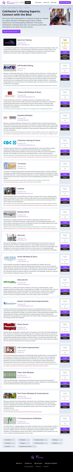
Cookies (45, 466)
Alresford (9, 440)
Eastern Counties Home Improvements (32, 301)
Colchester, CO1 (21, 166)
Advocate (21, 235)
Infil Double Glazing (25, 65)
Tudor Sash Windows (25, 372)
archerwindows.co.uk (23, 261)
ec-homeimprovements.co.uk (25, 306)
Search (28, 2)
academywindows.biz (23, 120)
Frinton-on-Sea (40, 443)
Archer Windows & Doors (27, 256)
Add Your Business (65, 2)
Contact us (28, 463)
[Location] (22, 2)
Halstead (24, 440)
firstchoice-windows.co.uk (24, 398)
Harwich (9, 446)
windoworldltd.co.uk (22, 216)
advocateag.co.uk (22, 240)
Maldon (24, 443)
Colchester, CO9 (21, 68)
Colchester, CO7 (21, 43)
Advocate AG (22, 280)
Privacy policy (28, 466)
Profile (65, 52)
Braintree (9, 443)
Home (4, 7)
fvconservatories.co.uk (23, 423)
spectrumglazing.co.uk (23, 44)
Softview (20, 188)
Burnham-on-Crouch (27, 446)
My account (38, 463)
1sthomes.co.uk (21, 168)
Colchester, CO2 (21, 143)
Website (65, 55)
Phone (65, 58)
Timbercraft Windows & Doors (29, 92)
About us (19, 463)
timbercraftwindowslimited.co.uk (26, 97)
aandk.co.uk (20, 352)
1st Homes (21, 163)
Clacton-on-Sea (40, 440)
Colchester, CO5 (21, 259)
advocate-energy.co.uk (23, 284)
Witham (57, 440)
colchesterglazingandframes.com (26, 145)
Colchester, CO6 (21, 375)
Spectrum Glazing (24, 40)
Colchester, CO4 (21, 95)
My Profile (53, 2)
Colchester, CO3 (21, 396)
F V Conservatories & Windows (29, 418)
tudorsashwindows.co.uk (24, 377)
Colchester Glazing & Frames (28, 140)
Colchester (27, 7)
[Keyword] (17, 2)
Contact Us (46, 2)
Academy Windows (24, 115)
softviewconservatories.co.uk (25, 193)
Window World (23, 212)
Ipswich (57, 443)
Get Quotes (38, 2)
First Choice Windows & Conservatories (33, 393)
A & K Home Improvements (28, 347)
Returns (38, 466)
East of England (12, 7)
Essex (20, 7)
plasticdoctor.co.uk (22, 329)
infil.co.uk (20, 70)
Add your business (51, 463)
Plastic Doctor (22, 324)
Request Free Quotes (11, 31)
